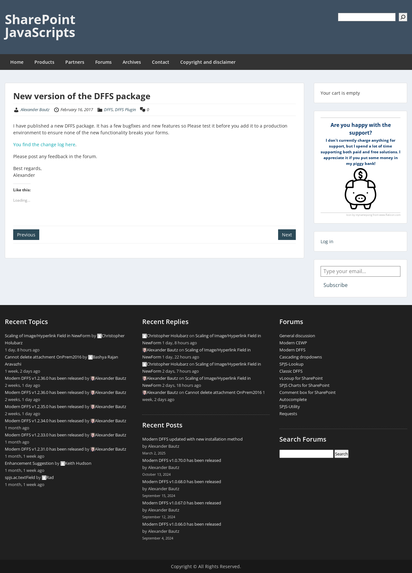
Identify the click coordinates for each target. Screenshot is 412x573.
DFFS (108, 109)
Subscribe (335, 285)
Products (44, 62)
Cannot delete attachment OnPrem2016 (43, 357)
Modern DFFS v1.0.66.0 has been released (181, 524)
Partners (74, 62)
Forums (103, 62)
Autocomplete (293, 399)
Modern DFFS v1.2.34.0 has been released (44, 421)
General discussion (297, 336)
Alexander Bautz (35, 109)
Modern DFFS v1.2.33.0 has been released (44, 435)
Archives (132, 62)
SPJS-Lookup (291, 364)
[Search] (403, 17)
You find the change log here (44, 144)
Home (16, 62)
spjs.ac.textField (20, 477)
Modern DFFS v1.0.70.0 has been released (181, 460)
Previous (26, 235)
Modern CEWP (293, 343)
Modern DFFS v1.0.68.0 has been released (181, 481)
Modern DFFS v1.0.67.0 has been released (181, 503)
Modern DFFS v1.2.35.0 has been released (44, 406)
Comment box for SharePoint (307, 392)
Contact (160, 62)
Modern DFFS (292, 350)
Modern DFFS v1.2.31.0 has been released (44, 449)
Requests (288, 413)
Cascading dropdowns (300, 357)
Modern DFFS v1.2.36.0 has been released (44, 378)
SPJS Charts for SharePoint (304, 385)
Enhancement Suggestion (29, 463)
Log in (327, 241)
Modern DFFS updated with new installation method (192, 439)
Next (287, 235)
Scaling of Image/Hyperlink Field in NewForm (47, 336)
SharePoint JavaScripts (40, 25)
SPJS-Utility (289, 406)
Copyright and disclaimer (208, 62)
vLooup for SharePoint (301, 378)
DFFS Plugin (125, 109)
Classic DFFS (291, 371)
